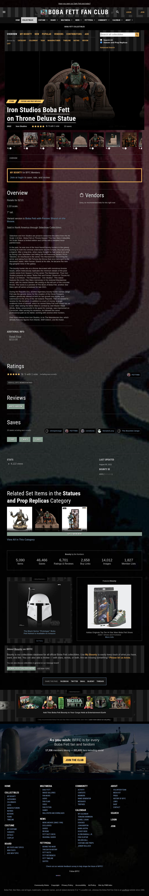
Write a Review (15, 406)
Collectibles (29, 20)
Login (128, 12)
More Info (109, 637)
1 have (12, 439)
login (21, 177)
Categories (11, 799)
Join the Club (74, 760)
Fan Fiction (46, 807)
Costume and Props (86, 843)
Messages (82, 801)
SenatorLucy (106, 431)
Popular (46, 34)
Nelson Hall (83, 840)
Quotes (45, 861)
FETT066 (133, 375)
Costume (43, 20)
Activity (81, 790)
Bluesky (90, 681)
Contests (81, 793)
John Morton (83, 826)
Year (43, 40)
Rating (76, 40)
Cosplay (10, 838)
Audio (44, 799)
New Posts (11, 850)
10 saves (68, 126)
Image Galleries (48, 793)
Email (82, 681)
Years (9, 817)
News (78, 20)
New (37, 34)
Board (54, 20)
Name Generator (84, 799)
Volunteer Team (119, 790)
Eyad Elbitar (83, 837)
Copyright (55, 885)
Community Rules (41, 885)
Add (87, 34)
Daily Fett (46, 790)
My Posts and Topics (15, 847)
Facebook (64, 681)
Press (115, 796)
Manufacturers (13, 808)
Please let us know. (120, 657)
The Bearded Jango (128, 431)
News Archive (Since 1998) (52, 823)
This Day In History (49, 850)
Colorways (11, 802)
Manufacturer (54, 40)
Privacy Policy (67, 885)
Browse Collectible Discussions (21, 669)
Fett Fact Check (48, 834)
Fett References (48, 855)
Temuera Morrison (85, 817)
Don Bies (81, 823)
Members (81, 796)
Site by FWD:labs (105, 885)
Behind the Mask (49, 847)
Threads (100, 681)
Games (45, 810)
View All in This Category (21, 539)
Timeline (67, 40)
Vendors (58, 34)
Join (142, 12)
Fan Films (46, 801)
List (8, 43)
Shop (115, 804)
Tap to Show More (74, 534)
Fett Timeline (47, 858)
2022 (9, 126)
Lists (9, 805)
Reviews (10, 814)
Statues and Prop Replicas (115, 42)
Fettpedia (90, 20)
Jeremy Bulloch (84, 846)
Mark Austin (83, 828)
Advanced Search (107, 48)
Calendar (117, 20)
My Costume (12, 829)
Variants (10, 832)
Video (44, 804)
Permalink (108, 474)
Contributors (74, 34)
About (129, 20)
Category (22, 40)
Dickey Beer (82, 831)
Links (115, 801)
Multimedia (67, 20)
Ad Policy (39, 641)
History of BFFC (119, 799)
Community (104, 20)
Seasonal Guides (49, 837)
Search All (108, 40)
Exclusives (46, 826)
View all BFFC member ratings (20, 383)
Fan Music (46, 796)
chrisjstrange (53, 431)
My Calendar (83, 814)
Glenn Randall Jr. (85, 834)
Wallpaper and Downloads (53, 813)
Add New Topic (43, 669)
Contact (116, 807)
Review (85, 40)
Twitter (74, 681)
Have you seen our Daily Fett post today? (74, 4)
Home (18, 20)
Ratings (10, 811)
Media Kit (117, 793)
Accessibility (81, 885)
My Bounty (26, 34)
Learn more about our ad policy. (100, 719)
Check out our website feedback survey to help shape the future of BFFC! (74, 866)
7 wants (25, 439)
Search (115, 813)
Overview (12, 34)
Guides (45, 828)
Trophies (81, 804)
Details (10, 835)
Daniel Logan (83, 820)
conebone (87, 431)
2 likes (37, 439)
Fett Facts (46, 852)
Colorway (33, 40)
